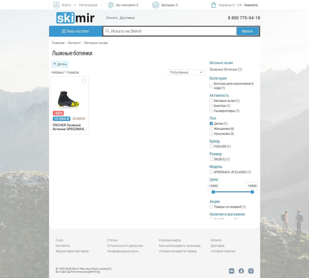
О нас (59, 240)
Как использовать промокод (179, 245)
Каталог (74, 43)
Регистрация (88, 5)
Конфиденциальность (123, 251)
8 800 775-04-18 (244, 17)
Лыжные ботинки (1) (226, 69)
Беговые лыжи (96, 43)
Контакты (63, 245)
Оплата (111, 18)
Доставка (127, 18)
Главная (58, 43)
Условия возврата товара (178, 251)
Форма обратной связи (72, 251)
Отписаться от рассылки (125, 245)
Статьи (112, 240)
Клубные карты (170, 240)
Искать (247, 31)
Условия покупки (223, 251)
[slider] (213, 192)
